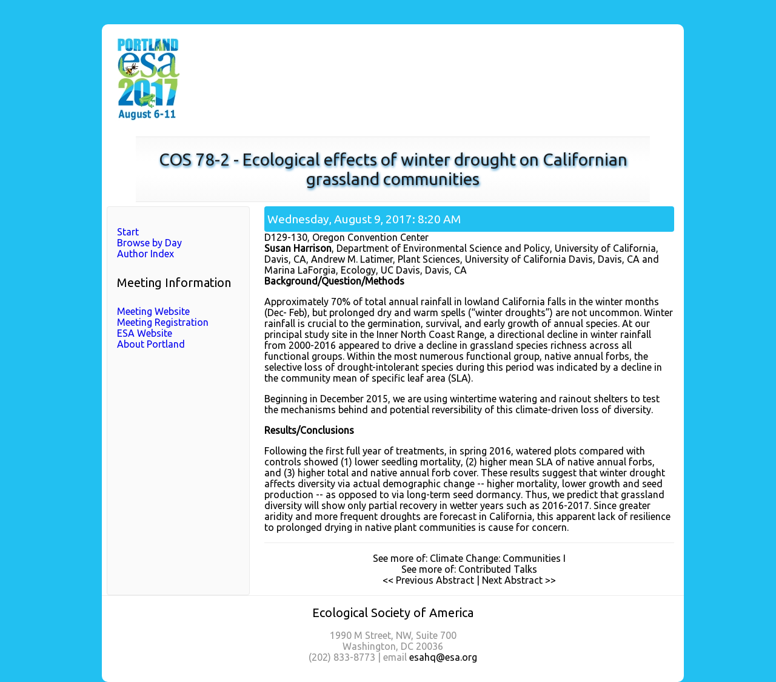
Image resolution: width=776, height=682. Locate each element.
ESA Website (144, 333)
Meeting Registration (163, 322)
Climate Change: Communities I (498, 558)
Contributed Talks (497, 569)
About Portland (151, 344)
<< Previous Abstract (428, 580)
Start (128, 231)
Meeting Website (153, 311)
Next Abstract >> (519, 580)
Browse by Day (149, 242)
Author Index (145, 253)
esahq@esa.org (443, 657)
